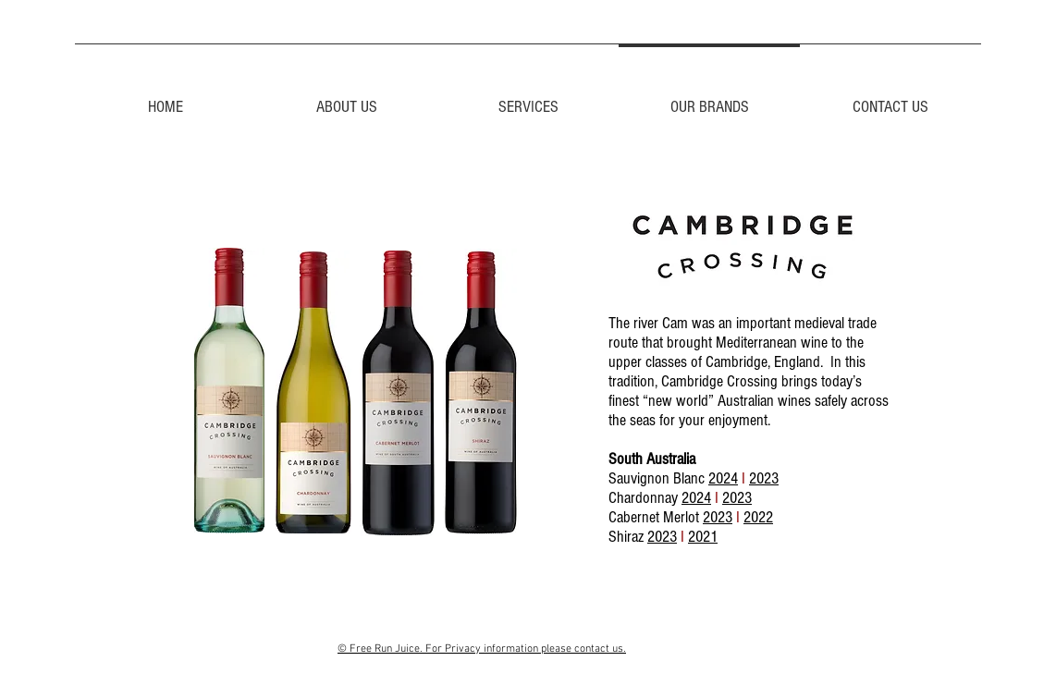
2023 (764, 478)
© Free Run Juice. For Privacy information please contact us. (482, 649)
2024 (723, 478)
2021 (703, 536)
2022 (758, 517)
